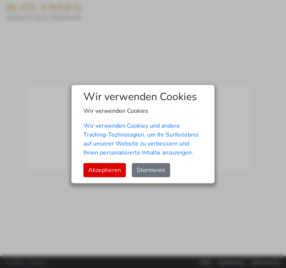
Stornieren (151, 170)
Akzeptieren (104, 170)
